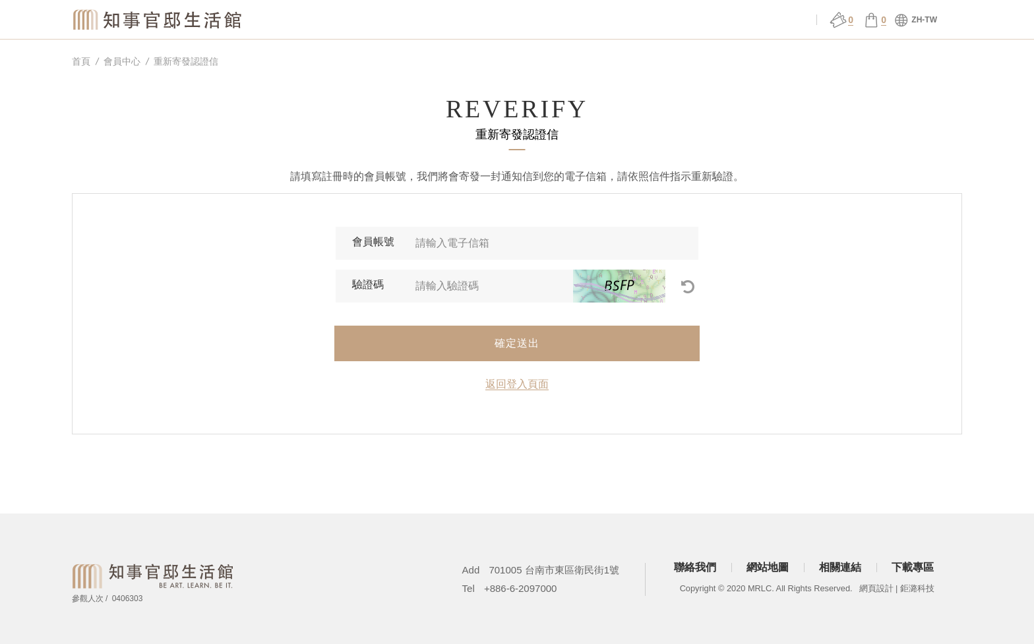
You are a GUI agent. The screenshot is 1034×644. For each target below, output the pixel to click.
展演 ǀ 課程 (597, 20)
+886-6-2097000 (520, 588)
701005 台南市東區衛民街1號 (554, 569)
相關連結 (840, 567)
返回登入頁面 (517, 384)
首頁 (81, 61)
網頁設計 (876, 588)
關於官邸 (422, 20)
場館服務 (510, 20)
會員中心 (773, 20)
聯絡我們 (695, 567)
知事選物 (335, 20)
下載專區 (913, 567)
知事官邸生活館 (158, 19)
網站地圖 (767, 567)
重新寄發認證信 (186, 61)
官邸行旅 (685, 20)
